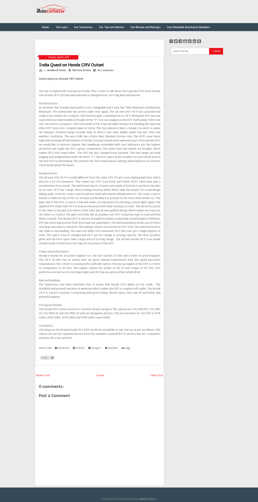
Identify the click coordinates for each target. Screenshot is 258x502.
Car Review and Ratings (146, 27)
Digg (125, 348)
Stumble (111, 348)
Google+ (94, 348)
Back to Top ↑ (148, 499)
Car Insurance (84, 27)
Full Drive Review (81, 70)
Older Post (156, 375)
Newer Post (43, 375)
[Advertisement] (158, 12)
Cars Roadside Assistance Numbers (188, 27)
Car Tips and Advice (112, 27)
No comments (105, 70)
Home (45, 27)
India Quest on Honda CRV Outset (71, 64)
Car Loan (62, 27)
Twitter (79, 348)
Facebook (62, 348)
